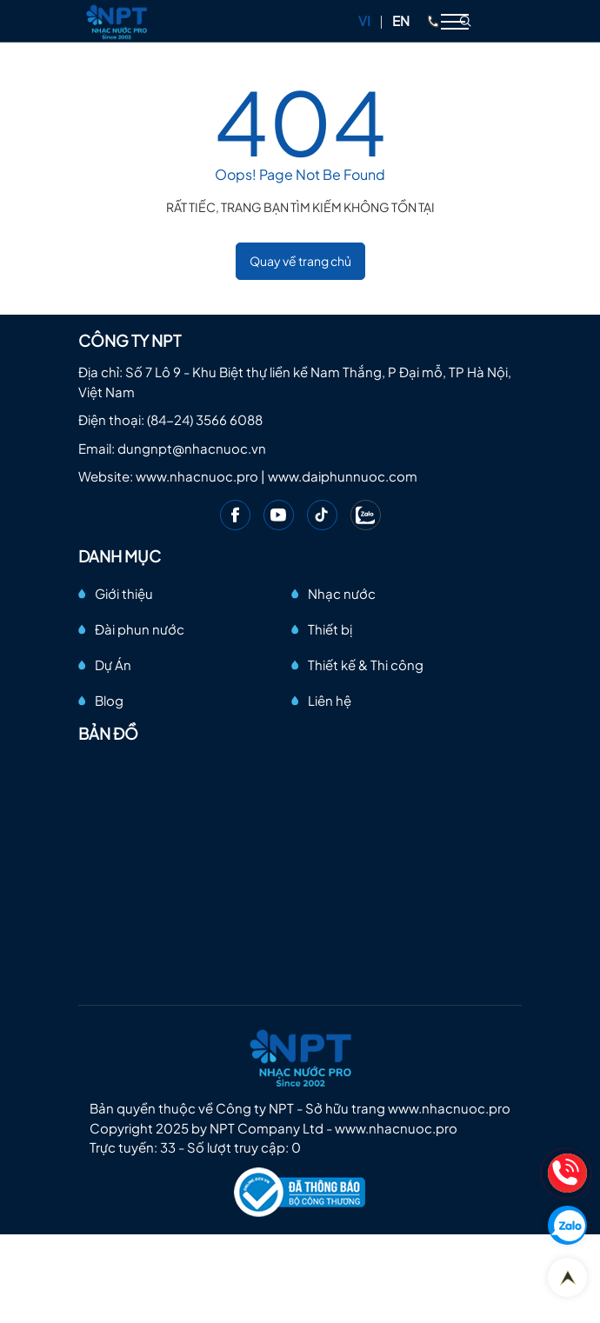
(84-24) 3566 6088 (205, 419)
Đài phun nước (139, 629)
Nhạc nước (342, 593)
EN (401, 20)
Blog (109, 700)
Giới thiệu (124, 593)
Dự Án (113, 664)
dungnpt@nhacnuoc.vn (191, 448)
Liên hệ (329, 700)
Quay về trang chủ (300, 261)
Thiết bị (330, 629)
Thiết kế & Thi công (365, 664)
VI (364, 20)
